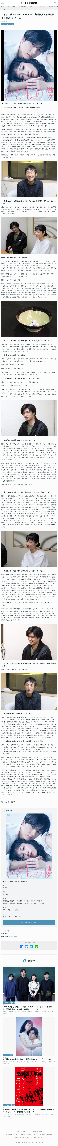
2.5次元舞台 (22, 6)
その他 (3, 9)
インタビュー (5, 24)
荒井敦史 (16, 936)
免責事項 (33, 1137)
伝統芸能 (50, 6)
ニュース (6, 1055)
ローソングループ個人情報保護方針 (43, 1134)
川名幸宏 (10, 936)
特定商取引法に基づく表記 (22, 1137)
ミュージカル (11, 6)
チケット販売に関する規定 (35, 1131)
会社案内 (40, 1137)
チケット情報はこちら (29, 922)
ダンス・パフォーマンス (37, 6)
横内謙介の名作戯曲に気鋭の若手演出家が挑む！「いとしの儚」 (28, 1059)
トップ (17, 1131)
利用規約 (23, 1131)
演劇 (2, 6)
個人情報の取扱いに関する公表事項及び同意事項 (18, 1134)
